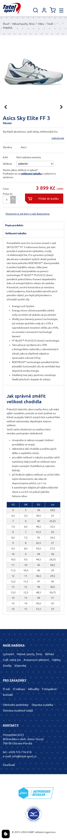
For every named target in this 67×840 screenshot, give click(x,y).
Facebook (9, 764)
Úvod (6, 23)
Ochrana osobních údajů (18, 710)
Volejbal (7, 27)
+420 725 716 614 (19, 752)
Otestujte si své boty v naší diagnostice (28, 213)
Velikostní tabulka (15, 233)
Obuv (41, 23)
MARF (31, 832)
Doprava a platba (42, 704)
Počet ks (8, 193)
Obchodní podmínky (15, 704)
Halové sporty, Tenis (23, 23)
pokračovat (58, 138)
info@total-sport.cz (24, 756)
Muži (50, 23)
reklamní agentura (45, 832)
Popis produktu (14, 225)
